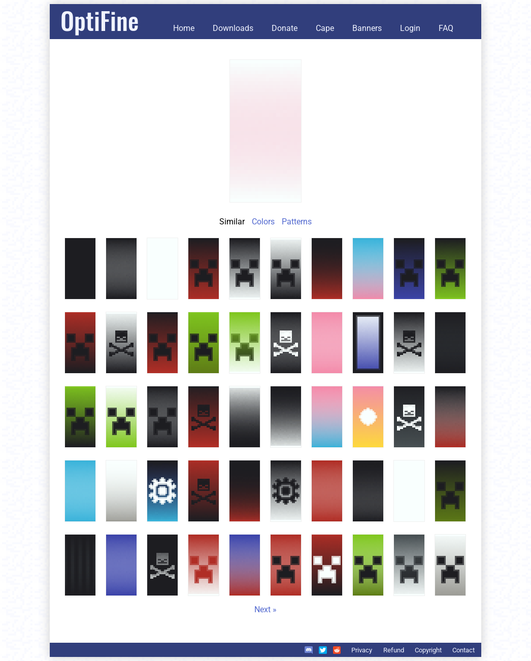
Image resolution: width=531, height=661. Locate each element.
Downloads (233, 28)
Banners (367, 28)
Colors (263, 221)
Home (183, 28)
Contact (463, 650)
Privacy (361, 650)
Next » (265, 609)
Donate (284, 28)
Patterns (297, 221)
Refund (393, 650)
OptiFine (99, 20)
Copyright (428, 650)
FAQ (446, 28)
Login (410, 28)
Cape (325, 28)
